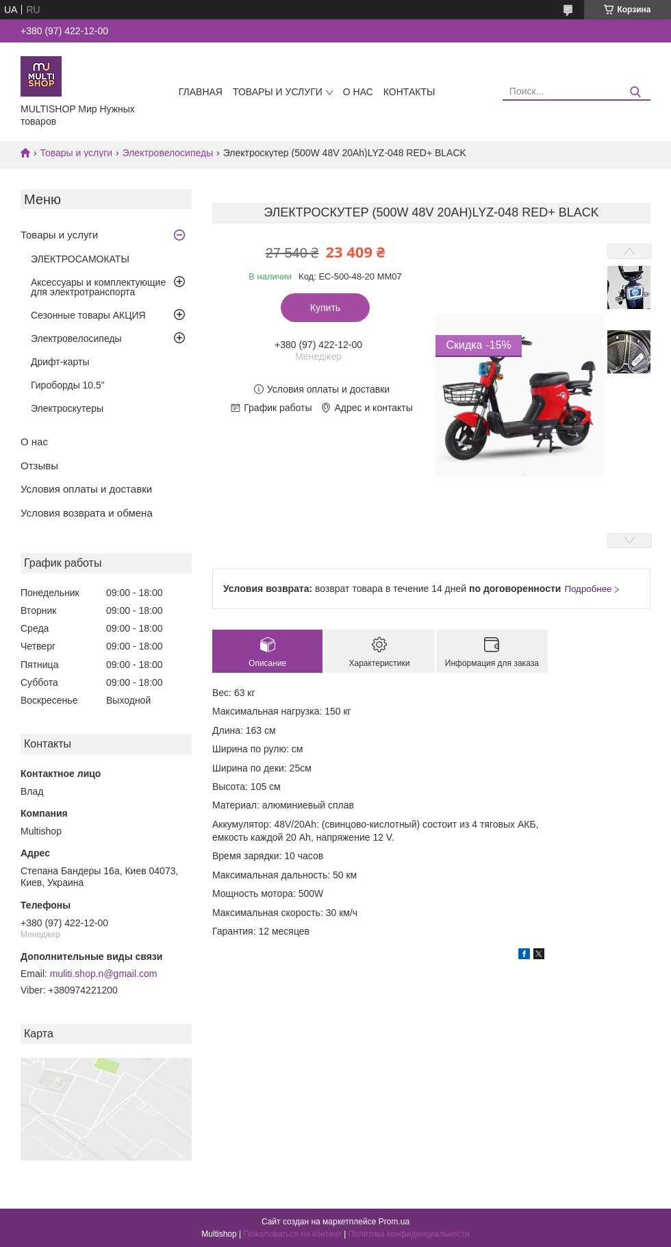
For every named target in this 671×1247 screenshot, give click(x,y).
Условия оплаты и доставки (86, 489)
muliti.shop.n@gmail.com (103, 973)
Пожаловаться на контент (292, 1234)
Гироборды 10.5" (68, 385)
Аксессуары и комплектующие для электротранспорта (98, 287)
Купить (325, 307)
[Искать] (635, 92)
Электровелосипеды (168, 153)
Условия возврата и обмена (87, 513)
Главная (201, 91)
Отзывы (39, 465)
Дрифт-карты (60, 361)
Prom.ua (394, 1221)
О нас (358, 91)
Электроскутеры (67, 408)
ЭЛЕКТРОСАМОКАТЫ (80, 259)
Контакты (409, 91)
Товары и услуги (277, 91)
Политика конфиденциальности (409, 1234)
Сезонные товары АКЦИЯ (88, 315)
